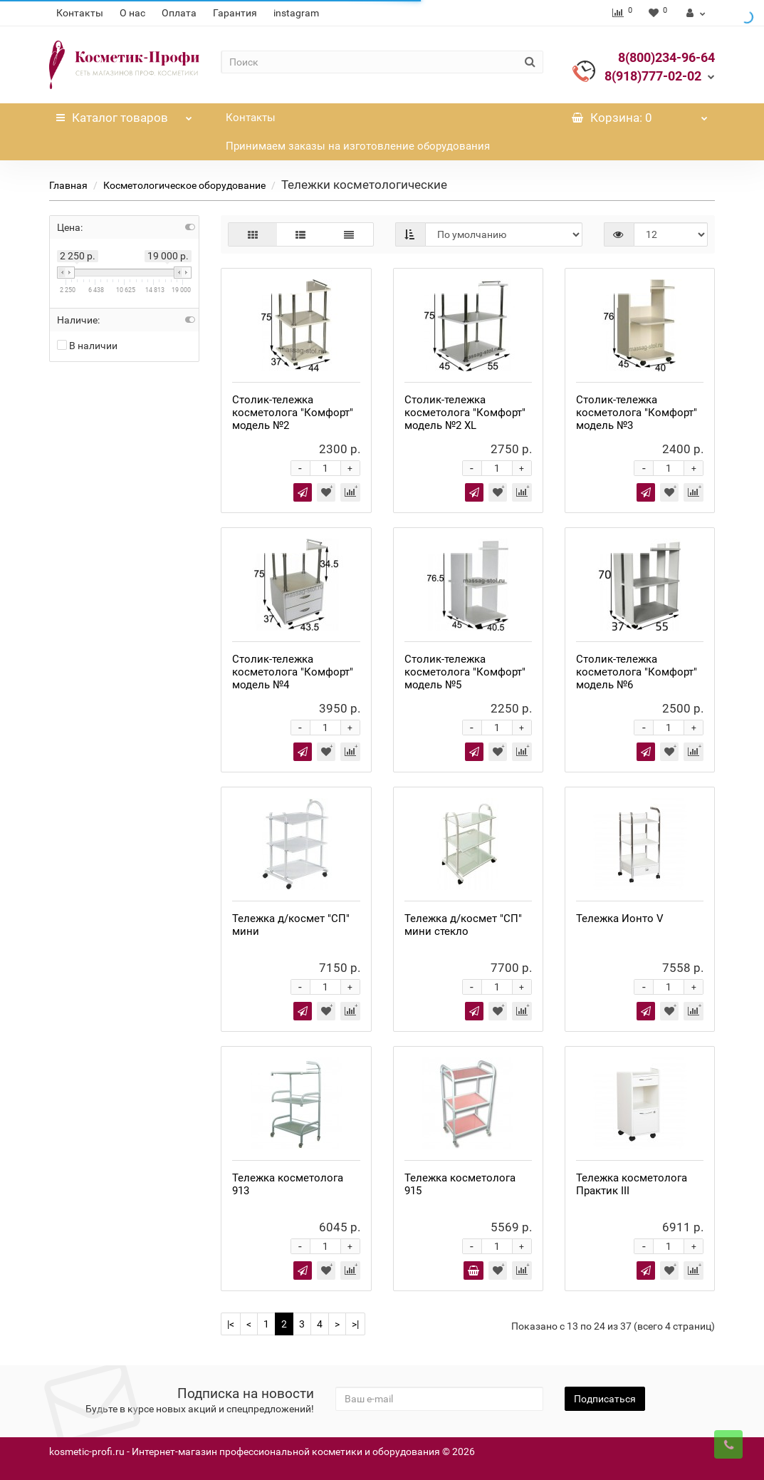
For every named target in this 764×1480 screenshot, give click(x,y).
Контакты (79, 13)
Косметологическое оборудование (184, 185)
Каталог (124, 114)
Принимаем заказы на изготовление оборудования (358, 146)
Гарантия (235, 13)
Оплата (179, 13)
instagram (296, 13)
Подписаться (605, 1398)
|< (230, 1324)
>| (355, 1324)
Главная (68, 185)
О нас (132, 13)
